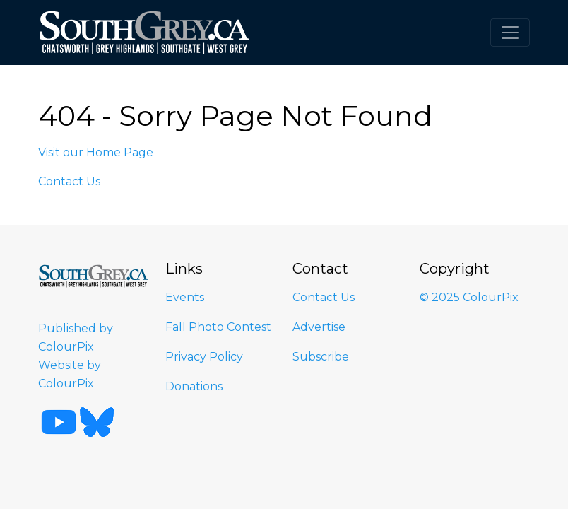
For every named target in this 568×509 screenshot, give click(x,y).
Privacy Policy (204, 356)
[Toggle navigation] (510, 32)
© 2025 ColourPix (469, 297)
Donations (194, 386)
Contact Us (69, 181)
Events (184, 297)
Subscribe (320, 356)
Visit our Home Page (95, 152)
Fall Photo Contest (218, 327)
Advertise (318, 327)
